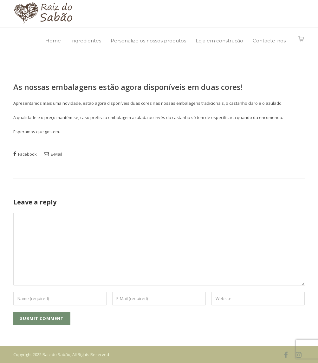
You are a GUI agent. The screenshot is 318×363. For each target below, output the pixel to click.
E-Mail (53, 154)
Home (53, 41)
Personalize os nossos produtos (148, 41)
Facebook (25, 154)
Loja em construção (219, 41)
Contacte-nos (269, 41)
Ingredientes (85, 41)
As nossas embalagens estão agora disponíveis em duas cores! (128, 87)
